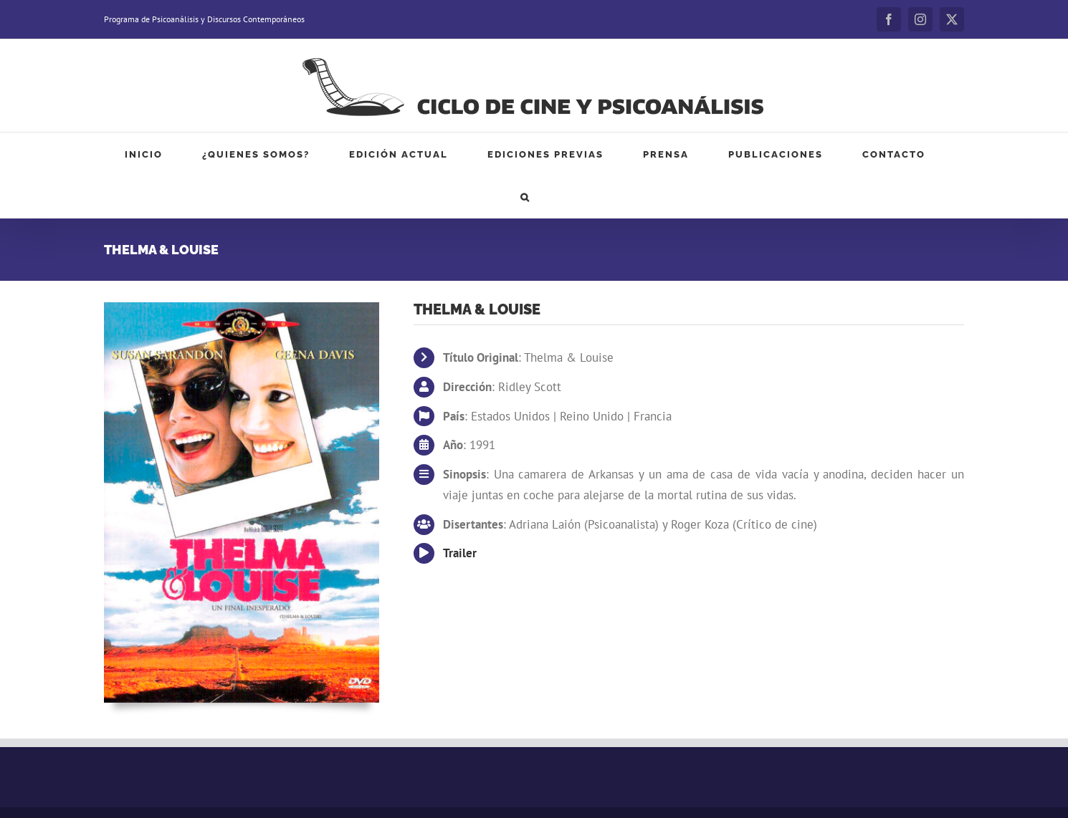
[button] (525, 196)
